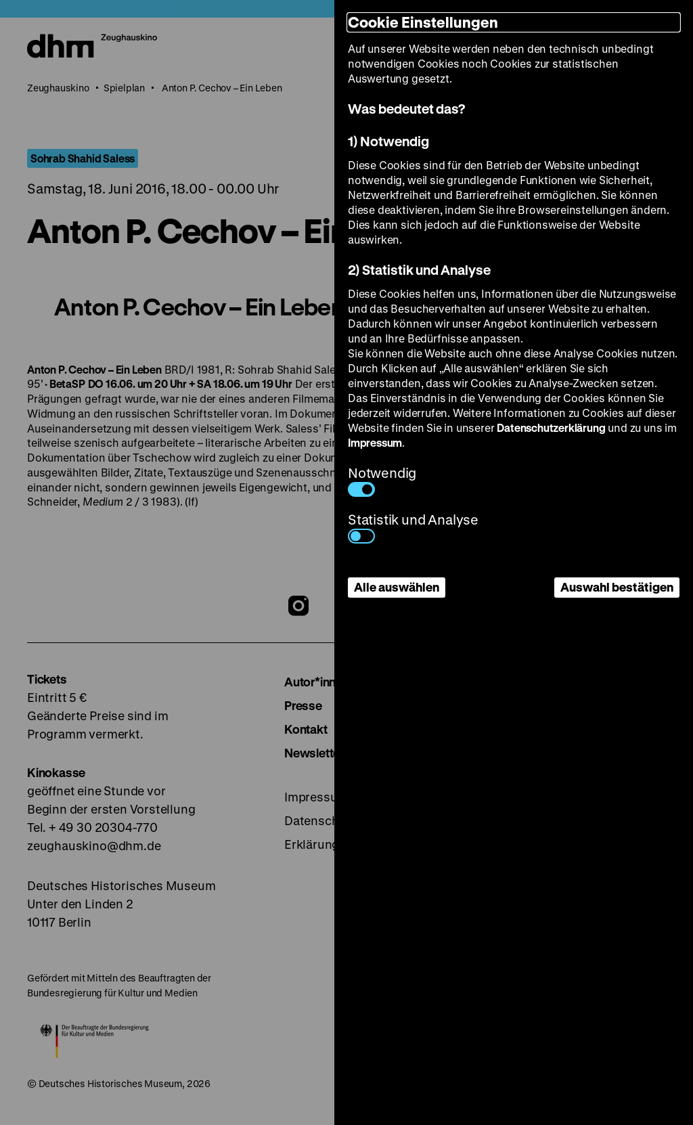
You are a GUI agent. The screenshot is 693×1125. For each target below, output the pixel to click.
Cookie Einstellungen (423, 22)
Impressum (375, 442)
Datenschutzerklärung (551, 427)
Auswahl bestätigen (616, 587)
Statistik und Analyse (413, 527)
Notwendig (382, 480)
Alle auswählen (396, 587)
